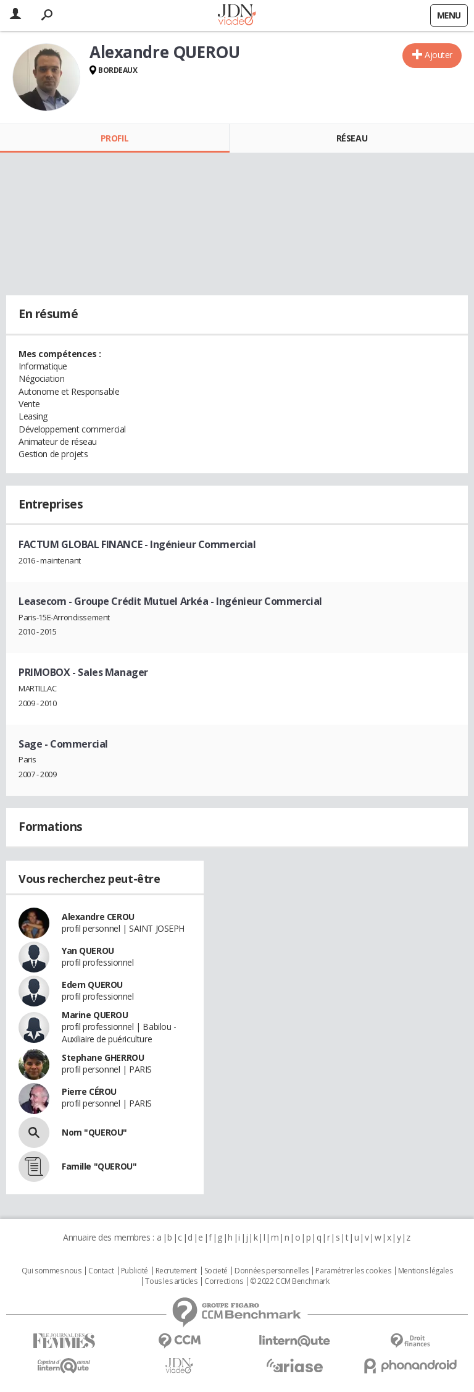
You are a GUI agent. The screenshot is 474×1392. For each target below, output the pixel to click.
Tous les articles (171, 1281)
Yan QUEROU (88, 950)
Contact (101, 1271)
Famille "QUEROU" (99, 1166)
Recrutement (176, 1271)
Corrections (223, 1281)
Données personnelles (272, 1271)
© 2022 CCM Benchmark (290, 1281)
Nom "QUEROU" (94, 1132)
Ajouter (438, 55)
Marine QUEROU (95, 1015)
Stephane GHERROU (103, 1057)
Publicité (134, 1271)
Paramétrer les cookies (353, 1271)
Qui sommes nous (51, 1271)
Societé (216, 1271)
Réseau (351, 138)
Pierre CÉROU (89, 1091)
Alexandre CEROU (98, 916)
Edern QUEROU (92, 984)
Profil (114, 138)
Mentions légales (425, 1271)
